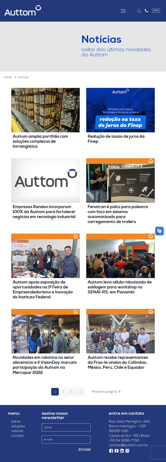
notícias (15, 431)
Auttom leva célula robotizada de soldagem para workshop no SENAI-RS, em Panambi (120, 287)
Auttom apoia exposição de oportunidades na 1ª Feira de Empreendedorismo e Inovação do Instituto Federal (43, 290)
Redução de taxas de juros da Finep (116, 139)
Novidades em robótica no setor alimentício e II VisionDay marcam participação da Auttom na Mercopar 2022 (45, 365)
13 (81, 391)
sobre (14, 421)
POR (156, 10)
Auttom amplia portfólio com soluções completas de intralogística (40, 141)
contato (16, 436)
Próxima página (107, 391)
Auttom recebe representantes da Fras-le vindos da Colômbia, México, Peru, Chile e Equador (118, 362)
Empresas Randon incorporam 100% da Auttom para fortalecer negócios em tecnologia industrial (44, 211)
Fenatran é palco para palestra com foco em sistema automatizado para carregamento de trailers (118, 214)
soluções (16, 426)
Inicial (8, 77)
